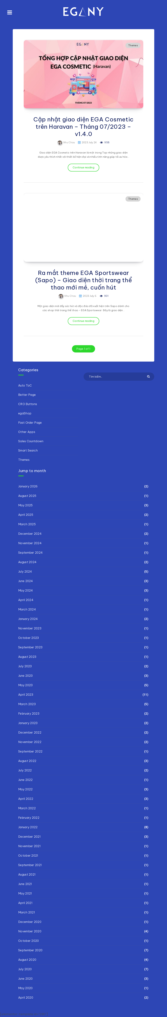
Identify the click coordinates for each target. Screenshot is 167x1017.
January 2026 (28, 486)
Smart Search (28, 450)
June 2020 (25, 978)
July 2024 (25, 571)
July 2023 (25, 666)
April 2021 (25, 903)
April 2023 (25, 694)
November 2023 (29, 628)
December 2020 (29, 922)
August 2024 (27, 562)
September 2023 (30, 647)
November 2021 (29, 846)
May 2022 (25, 789)
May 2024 (25, 590)
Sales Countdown (31, 441)
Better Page (27, 395)
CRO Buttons (27, 404)
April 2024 (25, 600)
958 (105, 142)
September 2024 (30, 552)
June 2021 (25, 884)
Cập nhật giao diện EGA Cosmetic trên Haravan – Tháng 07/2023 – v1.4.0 (83, 126)
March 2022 (27, 808)
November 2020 (29, 931)
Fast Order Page (30, 422)
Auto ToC (25, 385)
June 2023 (25, 675)
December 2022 (29, 732)
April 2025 (25, 515)
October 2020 (28, 941)
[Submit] (149, 376)
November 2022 (29, 742)
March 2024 (27, 609)
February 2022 (28, 817)
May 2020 (25, 988)
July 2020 (25, 969)
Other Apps (26, 432)
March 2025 (27, 524)
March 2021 (26, 912)
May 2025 (25, 505)
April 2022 (25, 799)
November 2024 (30, 543)
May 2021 (25, 893)
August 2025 (27, 496)
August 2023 (27, 657)
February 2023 (28, 713)
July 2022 (25, 770)
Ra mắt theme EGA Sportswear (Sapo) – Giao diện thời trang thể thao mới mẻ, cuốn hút (83, 280)
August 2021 (27, 874)
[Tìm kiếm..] (119, 376)
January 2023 (28, 723)
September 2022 (30, 751)
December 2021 (29, 836)
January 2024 (28, 619)
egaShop (24, 413)
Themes (133, 45)
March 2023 (27, 704)
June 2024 (25, 581)
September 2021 (30, 865)
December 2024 (30, 533)
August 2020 (27, 959)
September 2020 (30, 950)
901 (104, 295)
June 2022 (25, 780)
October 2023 (28, 638)
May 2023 (25, 685)
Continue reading (83, 167)
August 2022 (27, 761)
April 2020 (25, 997)
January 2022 (28, 827)
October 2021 (28, 855)
